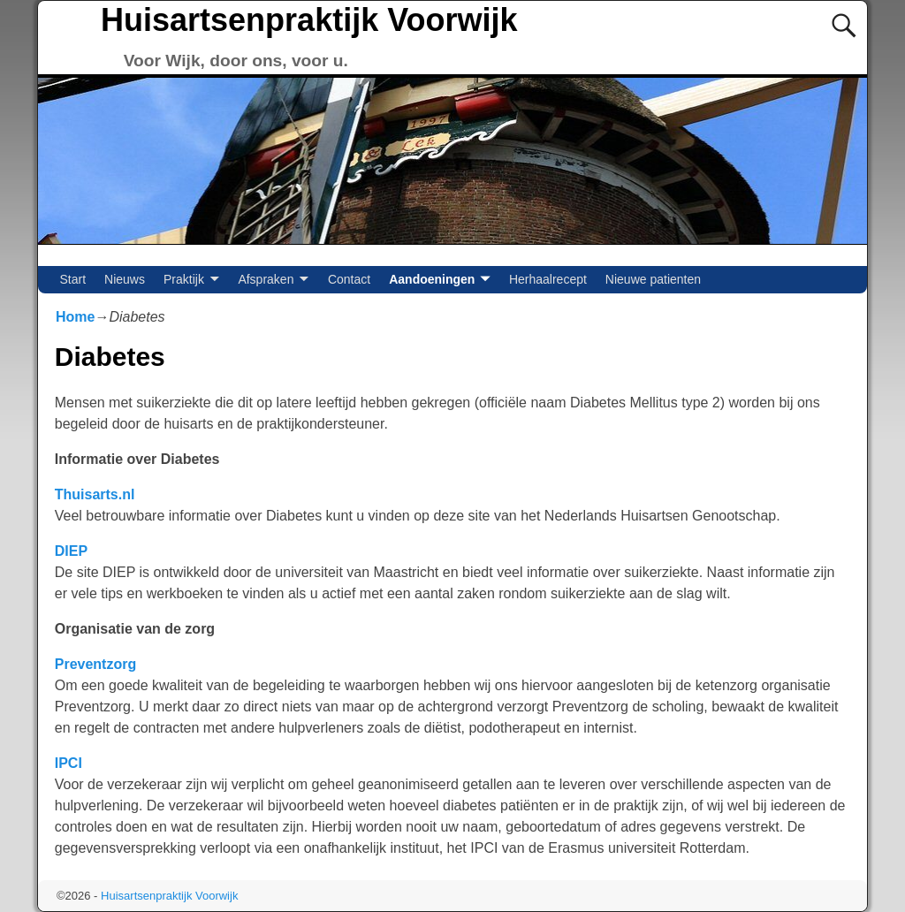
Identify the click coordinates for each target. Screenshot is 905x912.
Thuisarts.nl (95, 494)
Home (75, 316)
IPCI (68, 763)
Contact (349, 279)
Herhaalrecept (548, 279)
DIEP (71, 551)
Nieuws (124, 279)
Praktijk (184, 279)
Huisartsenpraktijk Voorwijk (309, 20)
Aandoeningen (432, 279)
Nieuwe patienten (653, 279)
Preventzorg (95, 664)
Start (73, 279)
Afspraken (265, 279)
